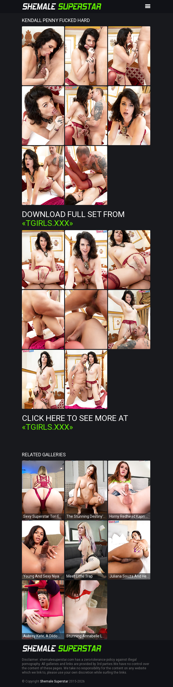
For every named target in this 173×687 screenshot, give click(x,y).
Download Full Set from (73, 219)
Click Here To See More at (75, 422)
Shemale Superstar (54, 681)
